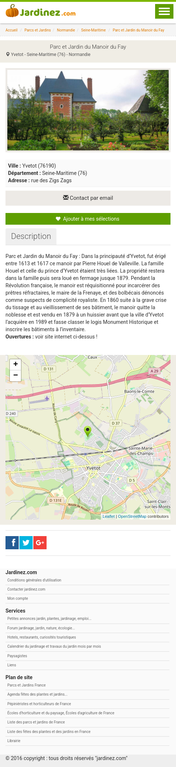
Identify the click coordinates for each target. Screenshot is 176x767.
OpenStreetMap (132, 516)
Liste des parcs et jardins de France (36, 722)
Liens (11, 665)
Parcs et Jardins (38, 30)
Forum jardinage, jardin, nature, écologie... (41, 628)
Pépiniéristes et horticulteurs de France (39, 704)
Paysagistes (17, 656)
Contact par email (88, 198)
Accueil (12, 30)
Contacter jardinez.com (26, 589)
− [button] (15, 375)
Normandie (66, 30)
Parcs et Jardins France (26, 685)
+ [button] (15, 364)
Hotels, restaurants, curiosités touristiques (41, 637)
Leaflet (109, 516)
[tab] (31, 236)
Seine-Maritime (93, 30)
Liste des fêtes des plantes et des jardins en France (49, 732)
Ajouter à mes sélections (87, 219)
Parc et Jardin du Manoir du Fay (138, 30)
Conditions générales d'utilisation (34, 580)
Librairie (14, 741)
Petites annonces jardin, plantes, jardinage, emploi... (49, 619)
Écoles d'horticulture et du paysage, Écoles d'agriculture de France (60, 713)
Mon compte (17, 598)
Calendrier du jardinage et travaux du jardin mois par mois (54, 646)
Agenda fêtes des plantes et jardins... (37, 694)
